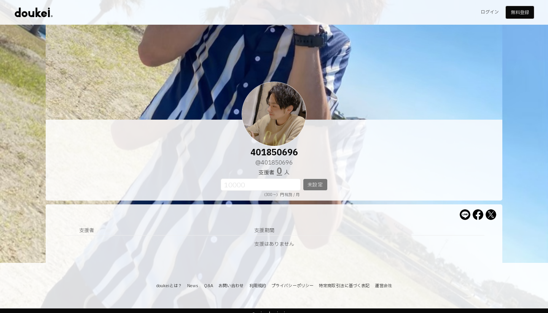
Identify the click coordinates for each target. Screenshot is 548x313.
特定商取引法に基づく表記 (344, 286)
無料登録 (520, 12)
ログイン (490, 12)
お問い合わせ (231, 286)
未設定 (314, 185)
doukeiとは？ (169, 286)
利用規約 (257, 286)
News (192, 286)
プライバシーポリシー (292, 286)
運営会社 (383, 286)
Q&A (208, 286)
